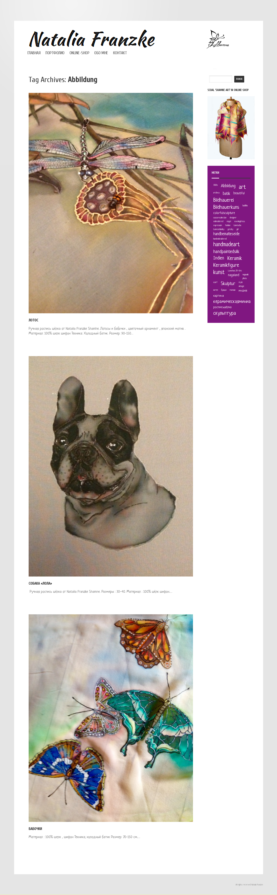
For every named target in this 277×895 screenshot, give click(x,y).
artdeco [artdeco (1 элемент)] (216, 193)
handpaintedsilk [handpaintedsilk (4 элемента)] (226, 251)
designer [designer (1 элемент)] (233, 218)
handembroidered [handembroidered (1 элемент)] (220, 239)
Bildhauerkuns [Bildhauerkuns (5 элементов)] (226, 207)
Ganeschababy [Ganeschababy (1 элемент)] (218, 229)
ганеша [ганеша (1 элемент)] (232, 290)
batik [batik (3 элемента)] (226, 194)
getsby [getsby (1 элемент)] (230, 229)
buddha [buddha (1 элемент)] (245, 206)
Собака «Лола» (40, 583)
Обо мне (101, 52)
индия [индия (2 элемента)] (243, 291)
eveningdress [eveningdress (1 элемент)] (239, 221)
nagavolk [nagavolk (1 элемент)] (246, 275)
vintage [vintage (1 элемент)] (241, 286)
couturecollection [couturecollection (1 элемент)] (219, 218)
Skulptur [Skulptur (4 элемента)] (228, 283)
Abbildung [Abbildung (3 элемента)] (228, 186)
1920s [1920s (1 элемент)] (215, 185)
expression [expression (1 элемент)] (217, 225)
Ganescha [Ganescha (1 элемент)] (237, 225)
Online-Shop (79, 52)
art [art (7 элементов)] (242, 187)
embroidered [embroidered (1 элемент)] (218, 221)
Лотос (33, 320)
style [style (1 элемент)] (241, 282)
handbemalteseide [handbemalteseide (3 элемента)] (226, 234)
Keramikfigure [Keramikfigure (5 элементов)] (226, 265)
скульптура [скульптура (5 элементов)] (224, 313)
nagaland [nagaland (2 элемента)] (233, 275)
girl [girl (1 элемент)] (238, 229)
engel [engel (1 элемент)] (229, 221)
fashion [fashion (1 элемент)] (227, 225)
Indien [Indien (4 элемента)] (218, 258)
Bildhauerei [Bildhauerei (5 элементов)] (223, 200)
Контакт (120, 52)
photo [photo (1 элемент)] (245, 278)
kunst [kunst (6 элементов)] (219, 273)
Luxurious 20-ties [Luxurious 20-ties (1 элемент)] (235, 271)
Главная (34, 52)
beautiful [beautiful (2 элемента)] (239, 193)
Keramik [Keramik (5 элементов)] (234, 258)
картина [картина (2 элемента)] (218, 296)
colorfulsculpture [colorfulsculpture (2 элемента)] (224, 213)
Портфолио (55, 52)
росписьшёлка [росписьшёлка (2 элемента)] (222, 307)
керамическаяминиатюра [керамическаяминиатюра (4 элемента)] (236, 301)
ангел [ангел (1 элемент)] (215, 290)
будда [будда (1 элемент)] (223, 290)
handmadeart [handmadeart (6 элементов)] (226, 245)
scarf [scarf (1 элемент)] (215, 282)
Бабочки (35, 829)
